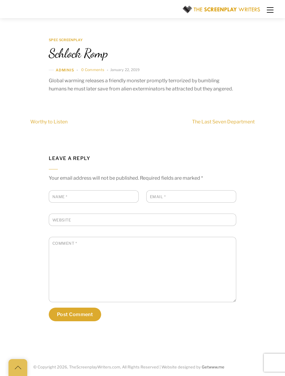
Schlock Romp (78, 53)
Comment (64, 243)
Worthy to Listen (38, 121)
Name (60, 197)
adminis (65, 70)
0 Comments (92, 69)
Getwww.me (213, 367)
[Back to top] (17, 367)
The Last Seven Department (234, 121)
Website (61, 220)
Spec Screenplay (66, 40)
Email (158, 197)
